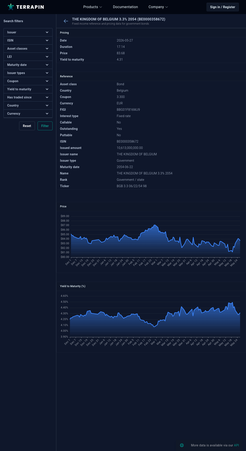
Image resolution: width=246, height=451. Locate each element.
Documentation (125, 7)
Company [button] (158, 7)
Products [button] (92, 7)
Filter (45, 126)
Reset (27, 126)
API (236, 445)
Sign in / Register (222, 7)
